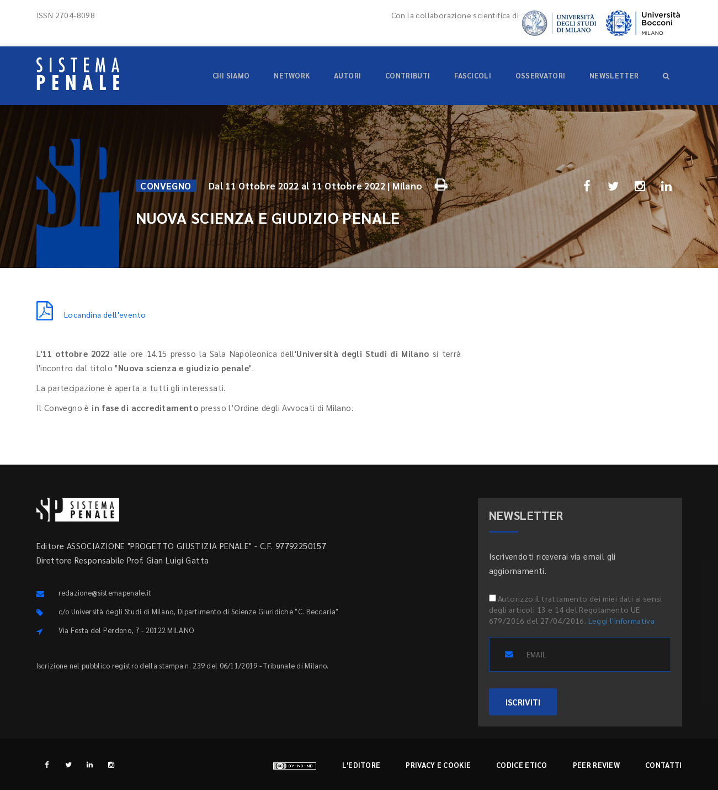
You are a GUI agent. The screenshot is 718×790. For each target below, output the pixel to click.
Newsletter (614, 75)
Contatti (663, 765)
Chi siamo (231, 75)
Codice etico (521, 765)
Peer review (596, 765)
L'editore (361, 765)
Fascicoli (472, 75)
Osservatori (540, 75)
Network (292, 75)
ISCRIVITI (523, 702)
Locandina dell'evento (91, 314)
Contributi (407, 75)
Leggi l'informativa (621, 620)
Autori (347, 75)
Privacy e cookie (438, 765)
